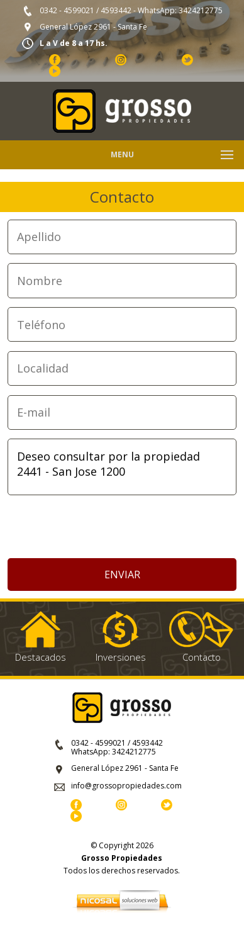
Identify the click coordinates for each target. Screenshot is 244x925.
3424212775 (201, 10)
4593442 (116, 10)
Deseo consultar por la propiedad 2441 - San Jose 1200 (122, 467)
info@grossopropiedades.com (126, 785)
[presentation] (122, 527)
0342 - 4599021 (67, 10)
